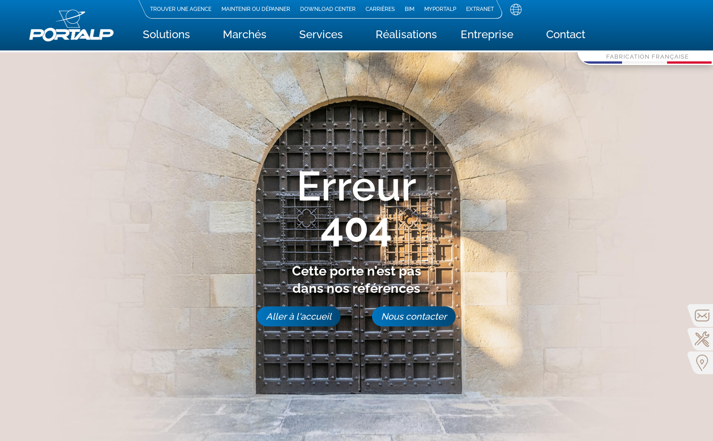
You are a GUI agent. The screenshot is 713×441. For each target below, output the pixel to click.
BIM (409, 9)
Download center (327, 9)
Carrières (379, 9)
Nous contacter (414, 316)
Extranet (479, 9)
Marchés (244, 36)
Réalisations (406, 36)
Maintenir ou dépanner (255, 9)
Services (321, 36)
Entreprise (487, 36)
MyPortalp (440, 9)
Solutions (166, 36)
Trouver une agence (180, 9)
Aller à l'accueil (298, 316)
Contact (565, 36)
